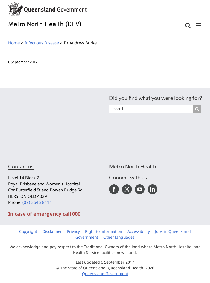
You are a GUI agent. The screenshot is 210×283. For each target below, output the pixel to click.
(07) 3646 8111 (37, 202)
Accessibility (138, 231)
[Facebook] (114, 189)
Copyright (28, 231)
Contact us (21, 166)
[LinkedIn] (153, 189)
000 (76, 213)
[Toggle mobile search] (188, 25)
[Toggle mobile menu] (199, 25)
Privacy (73, 231)
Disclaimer (52, 231)
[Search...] (151, 109)
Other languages (119, 237)
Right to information (103, 231)
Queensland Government (105, 273)
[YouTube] (140, 189)
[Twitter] (127, 189)
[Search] (197, 109)
